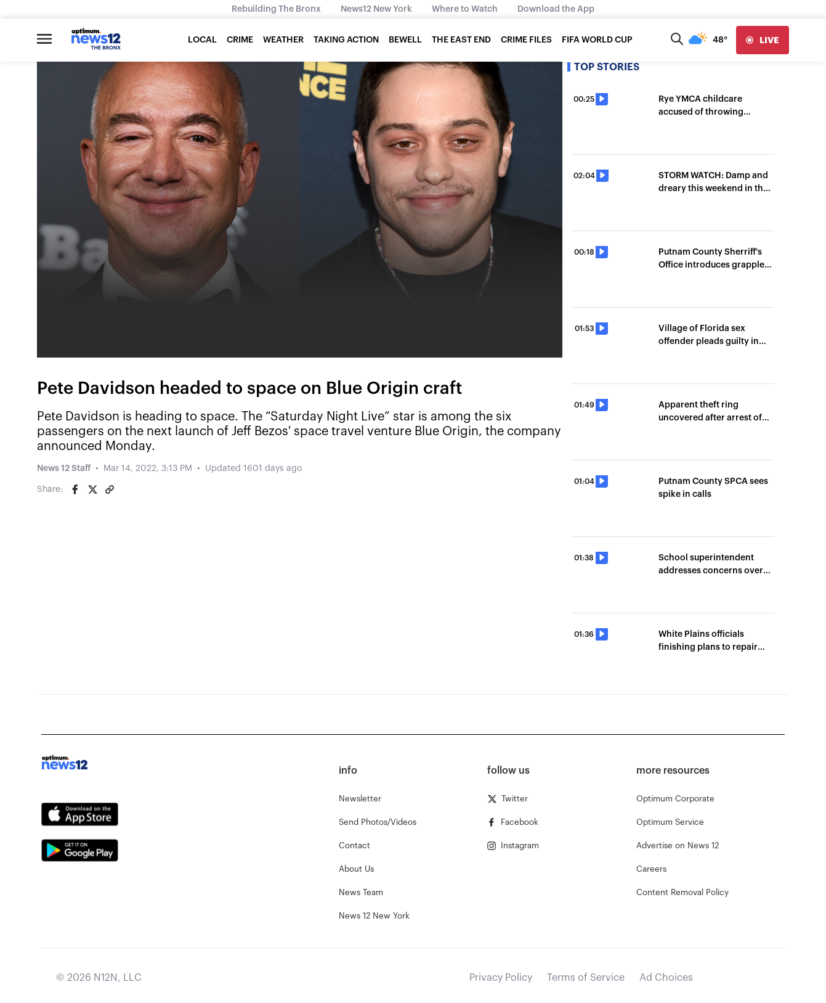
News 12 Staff (64, 468)
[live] (762, 40)
